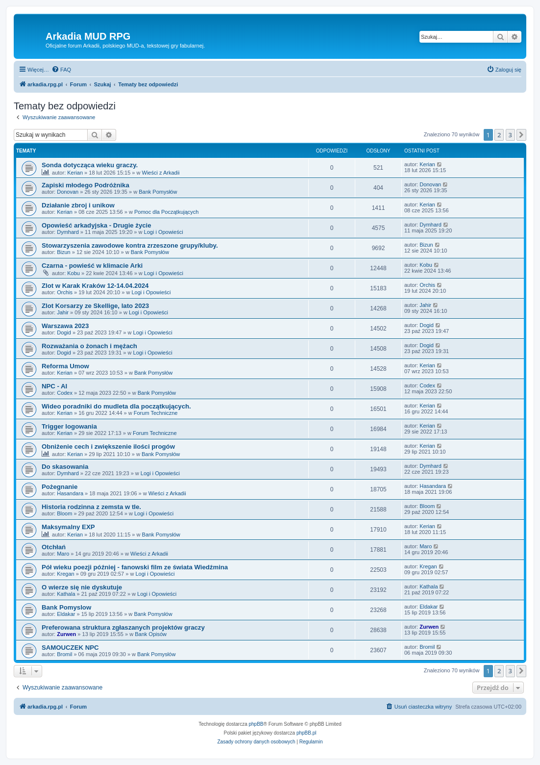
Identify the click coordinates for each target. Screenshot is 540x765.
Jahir (63, 312)
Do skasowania (65, 466)
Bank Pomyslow (66, 607)
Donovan (67, 192)
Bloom (64, 513)
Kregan (65, 574)
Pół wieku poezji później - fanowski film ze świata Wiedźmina (135, 567)
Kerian (75, 173)
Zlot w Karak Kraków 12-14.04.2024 (95, 285)
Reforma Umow (65, 366)
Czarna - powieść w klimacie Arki (92, 265)
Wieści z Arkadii (161, 173)
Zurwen (66, 634)
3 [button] (510, 134)
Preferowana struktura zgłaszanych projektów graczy (123, 627)
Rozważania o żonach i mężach (89, 346)
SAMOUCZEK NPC (70, 647)
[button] (521, 135)
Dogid (64, 332)
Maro (63, 554)
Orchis (65, 292)
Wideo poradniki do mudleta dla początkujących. (116, 406)
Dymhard (68, 232)
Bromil (64, 654)
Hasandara (70, 493)
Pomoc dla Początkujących (166, 212)
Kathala (66, 594)
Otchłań (54, 547)
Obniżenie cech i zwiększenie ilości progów (108, 446)
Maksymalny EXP (68, 527)
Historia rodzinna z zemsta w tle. (91, 506)
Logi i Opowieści (163, 232)
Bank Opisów (151, 634)
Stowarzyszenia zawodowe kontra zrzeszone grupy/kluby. (130, 245)
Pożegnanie (59, 486)
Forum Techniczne (156, 413)
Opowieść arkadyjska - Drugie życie (96, 225)
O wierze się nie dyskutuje (82, 587)
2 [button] (499, 134)
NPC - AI (54, 386)
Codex (65, 393)
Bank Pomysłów (158, 192)
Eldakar (66, 614)
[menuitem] (61, 70)
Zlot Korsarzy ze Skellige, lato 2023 (95, 305)
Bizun (64, 252)
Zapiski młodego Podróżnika (85, 185)
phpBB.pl (306, 733)
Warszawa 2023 (65, 326)
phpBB (256, 724)
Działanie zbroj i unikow (78, 205)
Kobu (73, 273)
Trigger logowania (69, 426)
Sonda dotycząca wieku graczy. (90, 165)
